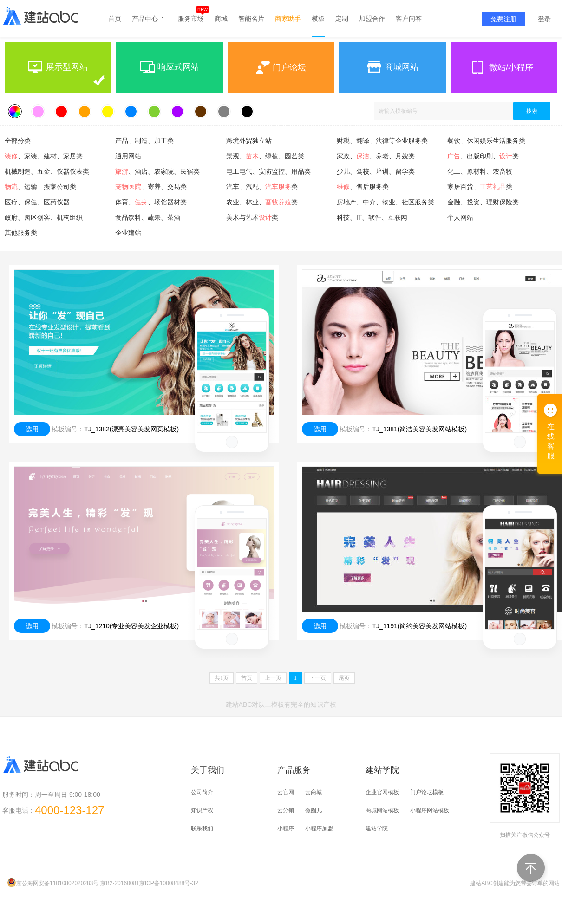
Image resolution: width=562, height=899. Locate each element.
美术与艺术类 (252, 217)
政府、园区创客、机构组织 (44, 217)
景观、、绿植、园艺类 (265, 156)
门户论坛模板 (427, 792)
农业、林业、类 (262, 202)
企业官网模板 (382, 792)
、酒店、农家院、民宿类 (157, 171)
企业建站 (128, 232)
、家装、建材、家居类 (44, 156)
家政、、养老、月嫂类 (376, 156)
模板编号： (68, 429)
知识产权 (202, 810)
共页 (222, 678)
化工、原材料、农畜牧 (479, 171)
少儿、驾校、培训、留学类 (376, 171)
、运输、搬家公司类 (40, 186)
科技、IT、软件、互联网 (372, 217)
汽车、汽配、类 (262, 186)
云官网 (285, 792)
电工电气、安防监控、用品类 (268, 171)
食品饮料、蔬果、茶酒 (147, 217)
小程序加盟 (319, 828)
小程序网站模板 (429, 810)
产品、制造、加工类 (144, 140)
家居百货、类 (479, 186)
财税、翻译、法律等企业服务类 (382, 140)
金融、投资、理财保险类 (483, 202)
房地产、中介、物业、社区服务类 (385, 202)
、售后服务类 (363, 186)
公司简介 (202, 792)
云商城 (313, 792)
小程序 (285, 828)
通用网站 (128, 156)
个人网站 (460, 217)
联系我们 (202, 828)
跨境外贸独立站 (249, 140)
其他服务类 (21, 232)
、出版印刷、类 (483, 156)
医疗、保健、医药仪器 (37, 202)
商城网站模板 (382, 810)
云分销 (285, 810)
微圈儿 (313, 810)
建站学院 (377, 828)
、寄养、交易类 (151, 186)
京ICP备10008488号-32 (168, 883)
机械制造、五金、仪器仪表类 (47, 171)
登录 (544, 19)
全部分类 (18, 140)
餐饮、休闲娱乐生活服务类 (486, 140)
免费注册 (503, 19)
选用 (32, 429)
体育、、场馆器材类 (151, 202)
